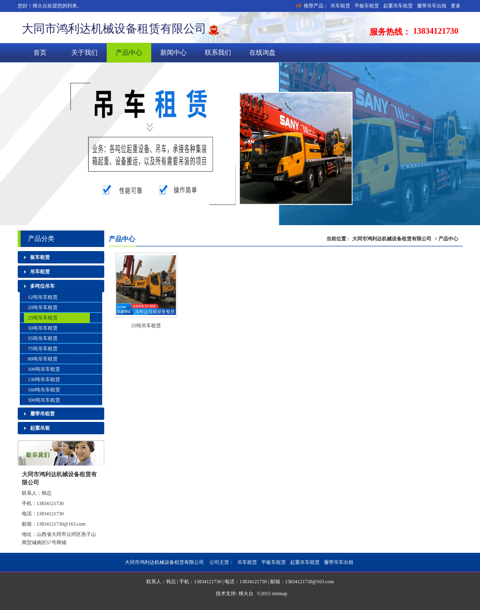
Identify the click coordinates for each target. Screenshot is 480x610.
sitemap (279, 593)
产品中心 (129, 52)
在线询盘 (262, 52)
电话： (29, 514)
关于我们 (84, 52)
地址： (29, 534)
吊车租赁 (340, 6)
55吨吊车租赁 (43, 338)
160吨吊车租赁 (44, 390)
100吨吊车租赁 (44, 369)
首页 (40, 52)
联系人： (32, 493)
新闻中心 (173, 52)
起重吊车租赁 (398, 6)
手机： (29, 503)
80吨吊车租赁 (43, 359)
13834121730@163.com (61, 524)
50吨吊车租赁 (43, 328)
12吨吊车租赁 (43, 297)
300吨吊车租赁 (44, 400)
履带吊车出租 (432, 6)
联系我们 (218, 52)
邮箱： (29, 524)
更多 (456, 6)
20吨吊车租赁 (43, 307)
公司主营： (281, 562)
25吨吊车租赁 (146, 325)
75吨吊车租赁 (43, 349)
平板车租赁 (366, 6)
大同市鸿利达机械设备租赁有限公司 (114, 28)
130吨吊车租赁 (44, 379)
